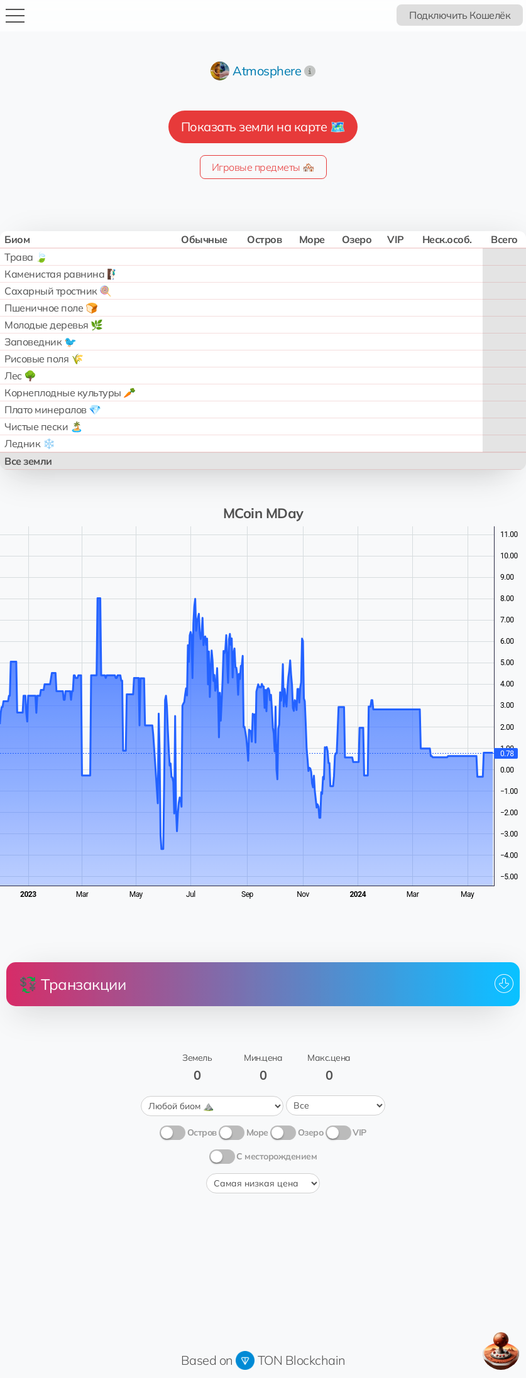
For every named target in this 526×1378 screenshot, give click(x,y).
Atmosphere (267, 71)
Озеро (311, 1130)
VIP (359, 1130)
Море (257, 1130)
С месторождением (276, 1154)
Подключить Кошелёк (459, 15)
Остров (202, 1130)
